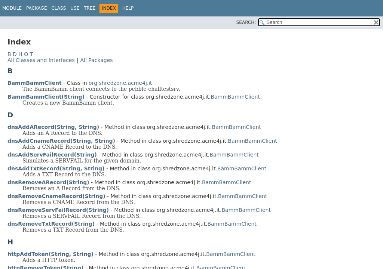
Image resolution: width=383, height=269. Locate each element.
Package (36, 8)
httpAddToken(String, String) (50, 254)
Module (12, 8)
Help (128, 8)
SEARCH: (246, 22)
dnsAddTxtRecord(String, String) (56, 168)
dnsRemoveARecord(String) (48, 182)
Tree (89, 8)
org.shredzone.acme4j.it (120, 83)
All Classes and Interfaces (41, 60)
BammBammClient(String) (46, 97)
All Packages (96, 60)
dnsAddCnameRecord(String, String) (61, 141)
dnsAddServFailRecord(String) (52, 155)
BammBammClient (34, 83)
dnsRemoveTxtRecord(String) (51, 224)
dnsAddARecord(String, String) (53, 127)
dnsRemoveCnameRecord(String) (56, 196)
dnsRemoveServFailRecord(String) (58, 210)
